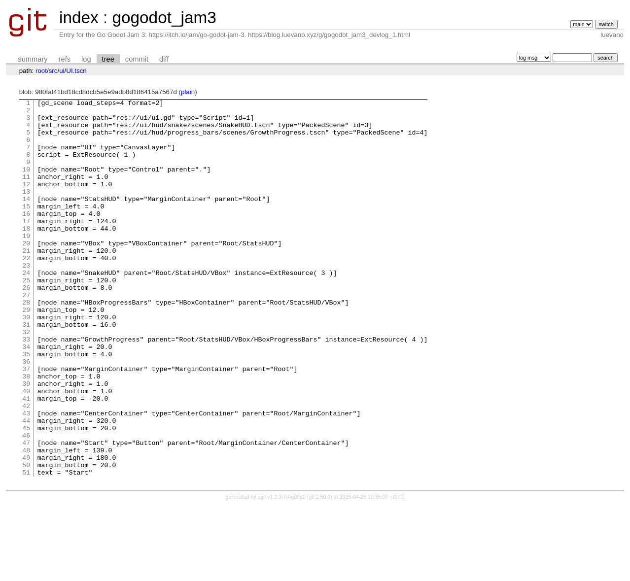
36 (26, 414)
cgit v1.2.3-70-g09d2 (282, 572)
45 (26, 494)
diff (164, 59)
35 (26, 405)
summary (32, 59)
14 (26, 219)
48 (26, 520)
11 (26, 192)
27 (26, 334)
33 (26, 387)
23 (26, 299)
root (41, 70)
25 (26, 316)
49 (26, 529)
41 (26, 458)
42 (26, 467)
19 (26, 263)
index (79, 17)
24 (26, 308)
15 (26, 228)
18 (26, 254)
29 (26, 352)
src (53, 70)
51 (26, 547)
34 (26, 396)
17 (26, 245)
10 (26, 183)
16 (26, 237)
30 (26, 361)
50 (26, 538)
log (86, 59)
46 (26, 503)
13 (26, 210)
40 (26, 449)
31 (26, 370)
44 (26, 485)
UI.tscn (76, 70)
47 (26, 512)
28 (26, 343)
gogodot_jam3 (164, 17)
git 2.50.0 (319, 572)
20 (26, 272)
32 (26, 379)
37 (26, 423)
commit (136, 59)
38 (26, 432)
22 (26, 290)
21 (26, 281)
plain (188, 92)
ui (61, 70)
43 (26, 476)
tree (108, 59)
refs (64, 59)
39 (26, 441)
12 (26, 201)
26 (26, 325)
